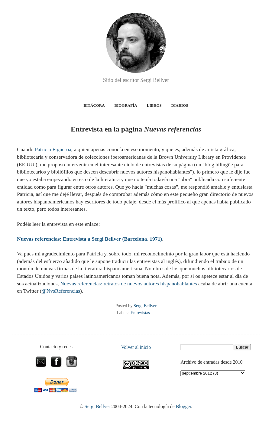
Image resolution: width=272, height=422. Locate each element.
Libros (154, 105)
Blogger (183, 406)
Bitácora (94, 105)
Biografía (126, 105)
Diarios (179, 105)
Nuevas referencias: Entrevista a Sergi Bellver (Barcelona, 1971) (89, 239)
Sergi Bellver (97, 406)
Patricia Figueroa (53, 149)
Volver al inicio (136, 347)
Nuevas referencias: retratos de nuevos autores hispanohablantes (128, 284)
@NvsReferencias (61, 291)
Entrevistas (140, 312)
